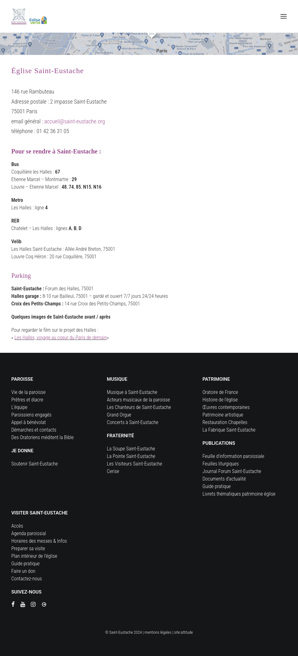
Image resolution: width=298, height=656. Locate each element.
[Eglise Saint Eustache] (29, 16)
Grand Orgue (119, 415)
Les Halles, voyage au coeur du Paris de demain (60, 338)
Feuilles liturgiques (221, 464)
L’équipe (19, 407)
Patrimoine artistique (223, 415)
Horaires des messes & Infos (39, 541)
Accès (17, 526)
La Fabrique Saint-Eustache (229, 430)
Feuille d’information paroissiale (233, 456)
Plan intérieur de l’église (34, 556)
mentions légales (157, 632)
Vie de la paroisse (28, 392)
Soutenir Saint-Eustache (34, 464)
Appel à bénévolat (28, 422)
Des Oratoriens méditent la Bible (42, 437)
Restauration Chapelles (225, 422)
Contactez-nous (26, 579)
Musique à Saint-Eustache (132, 392)
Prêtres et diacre (27, 400)
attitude (187, 632)
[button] (283, 16)
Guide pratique (217, 486)
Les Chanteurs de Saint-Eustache (139, 407)
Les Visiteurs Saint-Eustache (134, 464)
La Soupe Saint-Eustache (131, 449)
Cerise (113, 471)
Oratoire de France (220, 392)
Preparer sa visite (28, 548)
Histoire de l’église (220, 400)
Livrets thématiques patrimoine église (239, 494)
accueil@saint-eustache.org (74, 121)
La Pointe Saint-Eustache (131, 456)
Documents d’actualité (224, 479)
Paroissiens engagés (31, 415)
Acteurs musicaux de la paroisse (138, 400)
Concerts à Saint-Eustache (132, 422)
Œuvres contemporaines (226, 407)
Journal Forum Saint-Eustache (232, 471)
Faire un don (23, 571)
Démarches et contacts (33, 430)
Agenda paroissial (28, 533)
